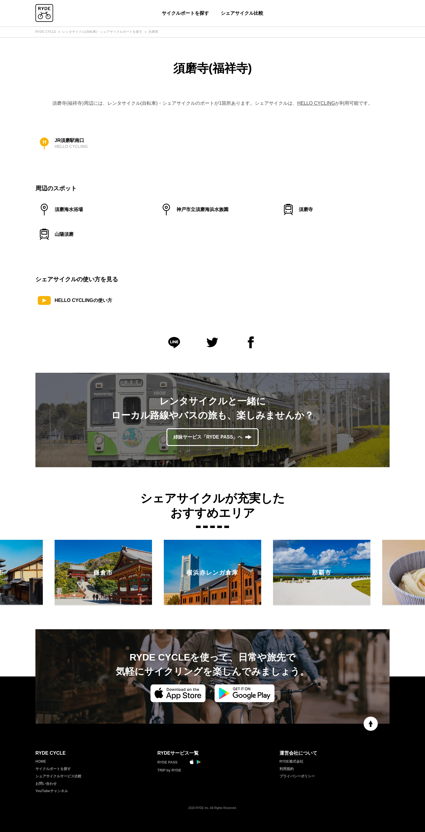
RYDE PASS (167, 762)
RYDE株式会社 (291, 761)
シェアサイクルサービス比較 (58, 776)
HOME (40, 761)
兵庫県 (153, 31)
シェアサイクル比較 (242, 13)
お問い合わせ (46, 784)
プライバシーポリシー (297, 776)
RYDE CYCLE (45, 31)
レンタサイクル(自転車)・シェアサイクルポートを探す (102, 31)
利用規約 (286, 769)
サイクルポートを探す (185, 13)
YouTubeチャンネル (51, 791)
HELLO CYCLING (316, 103)
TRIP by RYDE (169, 770)
